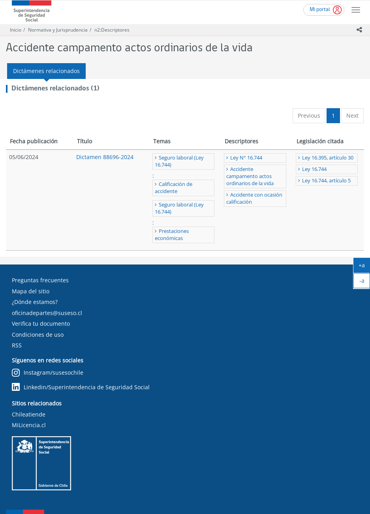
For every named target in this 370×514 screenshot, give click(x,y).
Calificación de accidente (173, 188)
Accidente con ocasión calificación (254, 198)
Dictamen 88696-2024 (104, 157)
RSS (17, 345)
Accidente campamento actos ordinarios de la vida (250, 176)
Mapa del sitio (30, 291)
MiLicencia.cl (29, 425)
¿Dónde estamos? (35, 302)
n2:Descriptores (112, 29)
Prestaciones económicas (172, 235)
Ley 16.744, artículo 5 (326, 180)
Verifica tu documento (41, 323)
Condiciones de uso (38, 334)
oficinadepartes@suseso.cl (47, 313)
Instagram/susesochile (47, 373)
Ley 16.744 (314, 169)
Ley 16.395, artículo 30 (327, 157)
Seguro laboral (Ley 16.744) (179, 161)
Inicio (15, 29)
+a (364, 267)
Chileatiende (28, 414)
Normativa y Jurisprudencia (58, 29)
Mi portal (320, 10)
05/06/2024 (23, 157)
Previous (309, 115)
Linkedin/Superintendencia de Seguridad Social (81, 387)
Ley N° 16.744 (246, 157)
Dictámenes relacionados (46, 71)
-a (364, 282)
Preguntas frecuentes (40, 280)
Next (352, 115)
